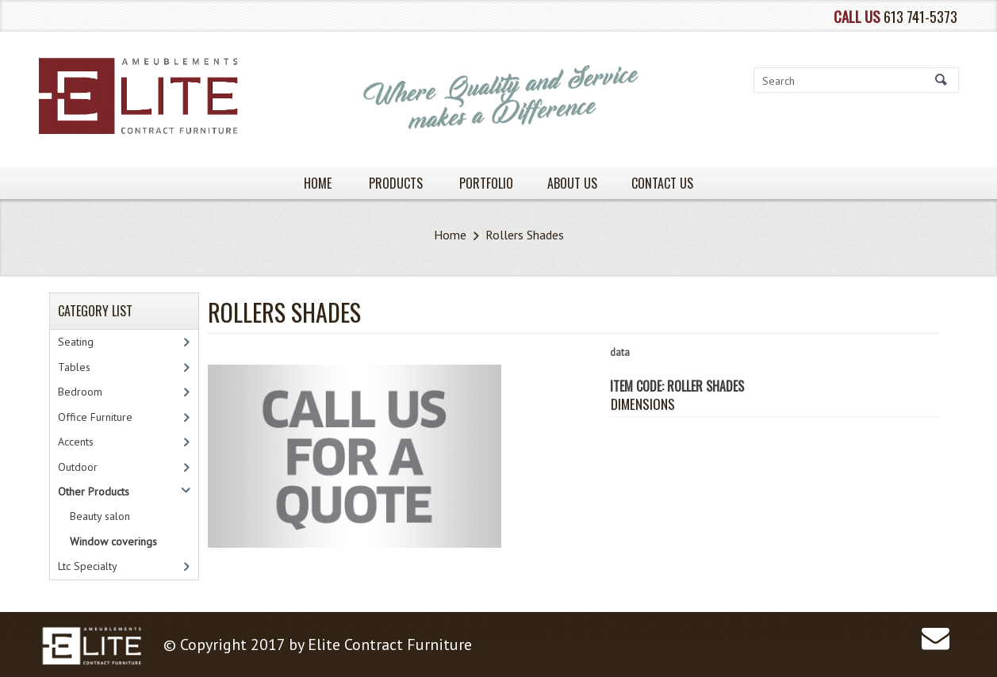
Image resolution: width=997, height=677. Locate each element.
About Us (572, 183)
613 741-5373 (920, 16)
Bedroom (80, 391)
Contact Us (662, 183)
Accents (76, 441)
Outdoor (78, 467)
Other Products (93, 491)
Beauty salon (100, 516)
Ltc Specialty (87, 566)
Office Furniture (95, 417)
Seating (76, 342)
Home (450, 235)
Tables (74, 367)
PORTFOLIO (486, 183)
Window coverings (113, 541)
